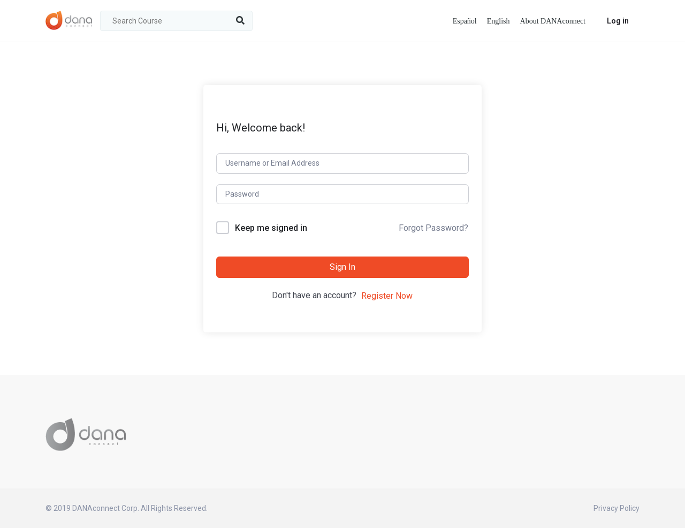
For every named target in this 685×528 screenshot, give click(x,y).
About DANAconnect (552, 21)
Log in (618, 21)
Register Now (387, 296)
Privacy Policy (616, 508)
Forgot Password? (433, 228)
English (498, 21)
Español (465, 21)
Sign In (342, 267)
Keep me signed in (271, 228)
